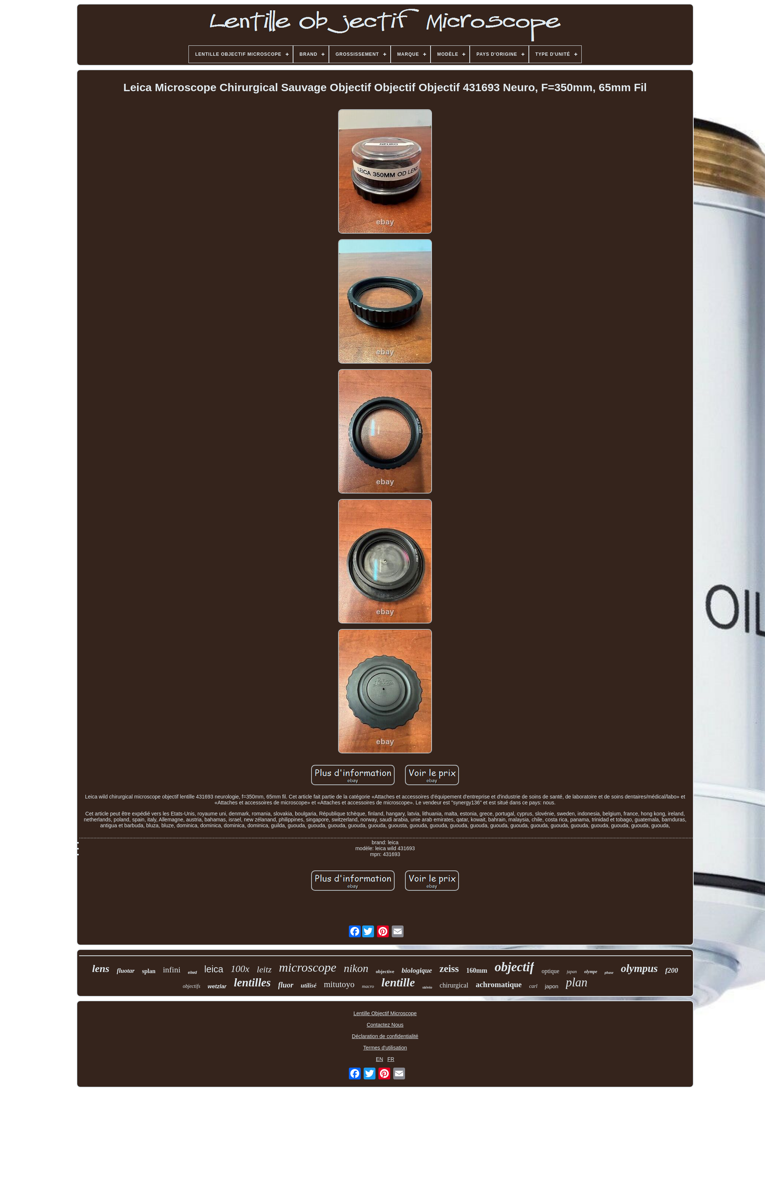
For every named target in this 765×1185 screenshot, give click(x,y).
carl (533, 986)
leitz (264, 969)
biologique (417, 970)
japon (551, 986)
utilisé (309, 985)
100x (240, 969)
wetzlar (217, 986)
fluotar (126, 970)
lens (100, 968)
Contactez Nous (385, 1025)
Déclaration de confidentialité (385, 1036)
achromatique (498, 984)
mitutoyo (339, 984)
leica (213, 969)
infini (172, 969)
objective (385, 971)
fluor (285, 985)
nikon (356, 968)
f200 (671, 970)
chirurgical (454, 985)
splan (148, 971)
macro (368, 986)
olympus (639, 968)
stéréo (427, 987)
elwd (192, 972)
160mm (476, 970)
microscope (307, 967)
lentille (398, 982)
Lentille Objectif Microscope (384, 1013)
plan (577, 982)
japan (572, 971)
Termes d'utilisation (385, 1048)
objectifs (191, 986)
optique (550, 971)
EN (379, 1059)
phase (609, 973)
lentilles (252, 982)
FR (390, 1059)
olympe (590, 971)
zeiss (449, 968)
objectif (514, 967)
